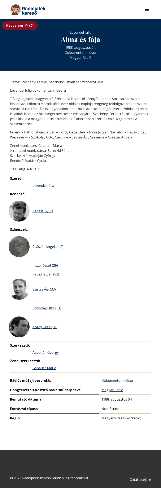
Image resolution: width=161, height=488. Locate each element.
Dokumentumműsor (81, 52)
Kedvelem (20, 25)
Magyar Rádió (80, 57)
